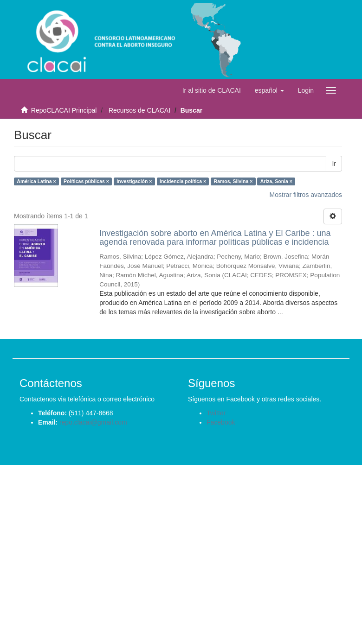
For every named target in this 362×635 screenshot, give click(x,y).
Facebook (221, 422)
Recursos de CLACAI (139, 110)
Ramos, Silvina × (233, 181)
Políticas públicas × (86, 181)
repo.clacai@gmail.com (93, 422)
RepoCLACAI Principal (64, 110)
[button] (269, 90)
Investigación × (134, 181)
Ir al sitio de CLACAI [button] (211, 90)
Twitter (216, 413)
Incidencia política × (183, 181)
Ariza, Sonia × (276, 181)
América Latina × (36, 181)
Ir (334, 163)
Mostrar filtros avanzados (306, 194)
